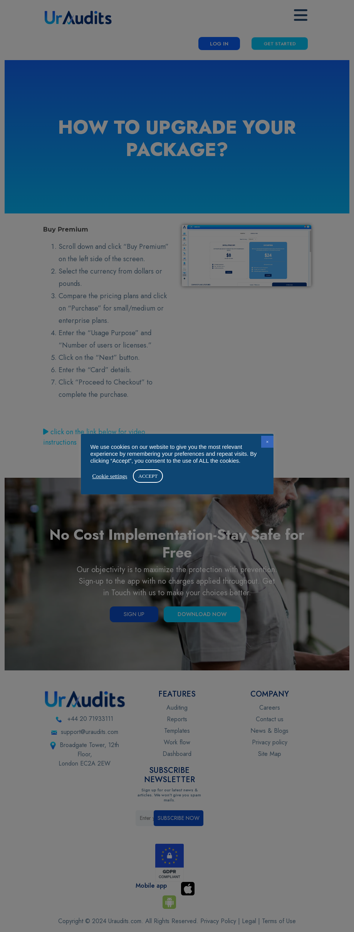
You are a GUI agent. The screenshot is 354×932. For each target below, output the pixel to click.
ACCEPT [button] (148, 476)
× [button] (267, 442)
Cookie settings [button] (110, 476)
